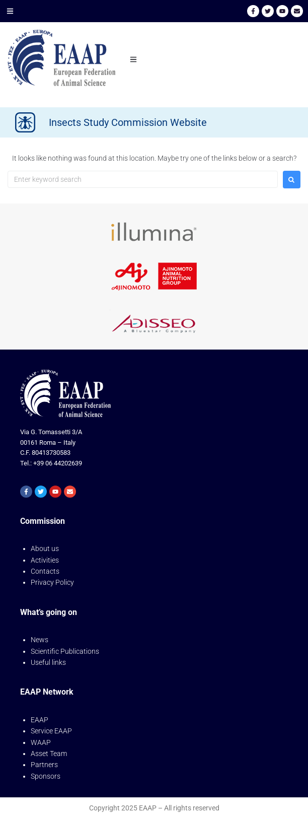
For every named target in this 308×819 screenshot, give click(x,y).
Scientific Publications (65, 651)
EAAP (39, 720)
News (39, 640)
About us (45, 548)
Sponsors (45, 776)
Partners (44, 765)
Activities (45, 560)
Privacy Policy (52, 582)
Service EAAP (51, 731)
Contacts (45, 571)
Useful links (48, 662)
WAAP (41, 742)
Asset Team (49, 753)
